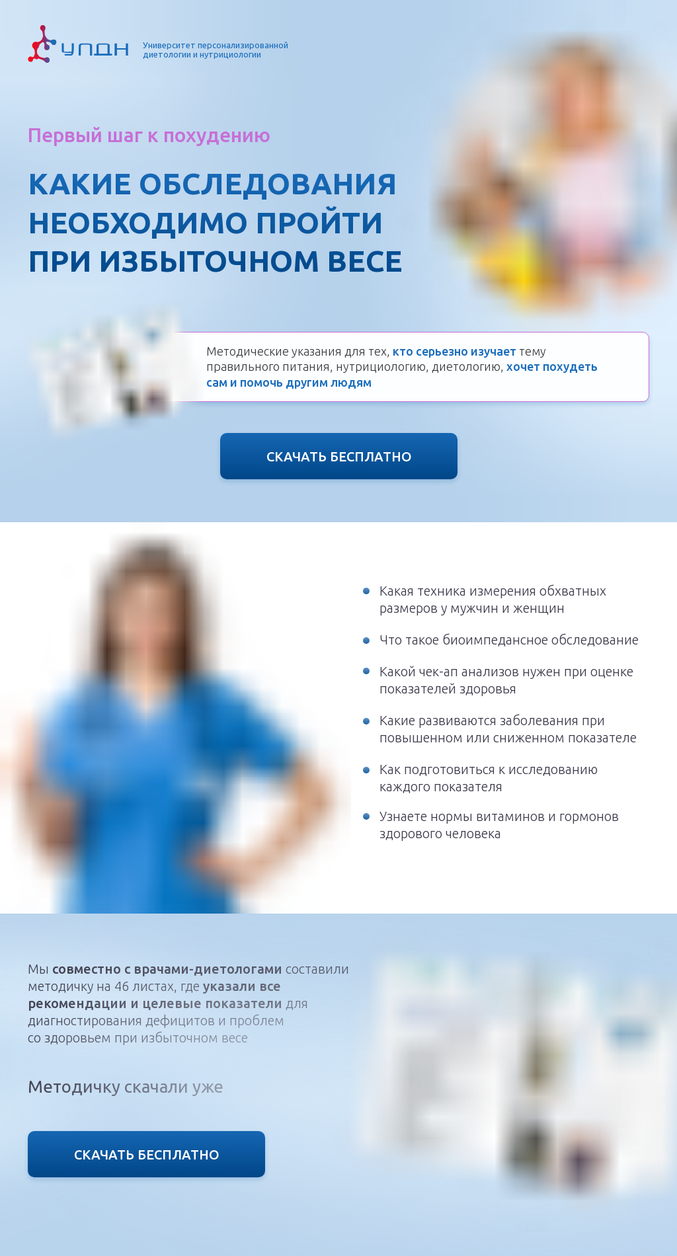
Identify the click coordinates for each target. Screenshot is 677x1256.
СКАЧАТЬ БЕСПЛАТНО (339, 456)
